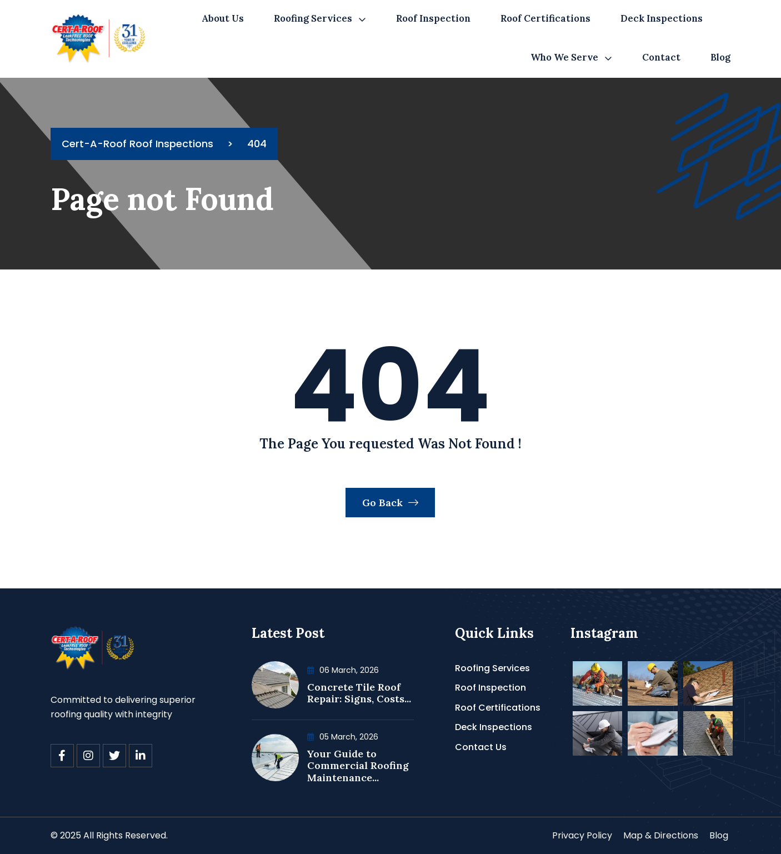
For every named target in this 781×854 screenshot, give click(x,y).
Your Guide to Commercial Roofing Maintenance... (358, 765)
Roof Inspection (433, 18)
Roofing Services (313, 18)
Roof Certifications (545, 18)
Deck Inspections (661, 18)
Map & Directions (660, 835)
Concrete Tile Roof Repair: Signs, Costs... (359, 693)
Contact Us (481, 747)
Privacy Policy (582, 835)
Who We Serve (564, 57)
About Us (223, 18)
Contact (661, 57)
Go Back (390, 502)
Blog (720, 57)
